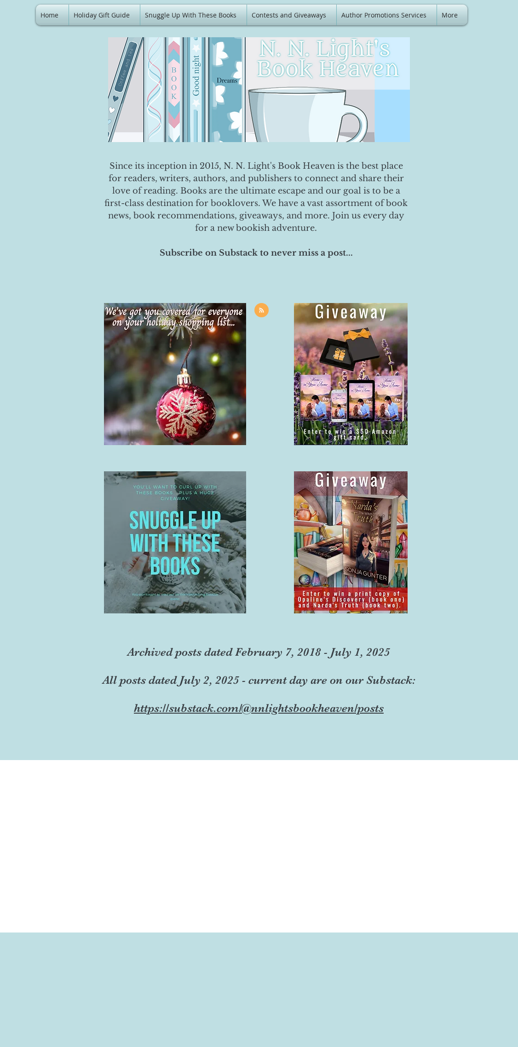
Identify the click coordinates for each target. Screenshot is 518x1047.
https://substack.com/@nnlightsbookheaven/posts (259, 708)
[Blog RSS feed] (261, 310)
